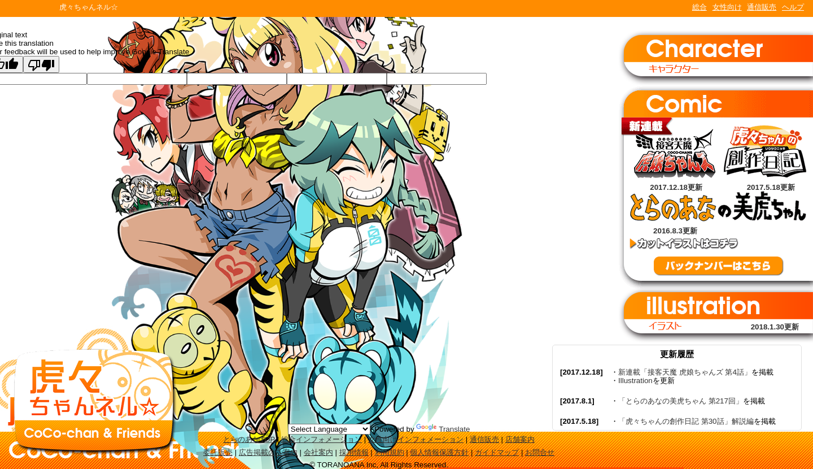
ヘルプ (793, 7)
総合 (699, 7)
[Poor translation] (41, 64)
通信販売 (761, 7)
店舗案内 (520, 439)
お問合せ (539, 452)
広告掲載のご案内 (268, 452)
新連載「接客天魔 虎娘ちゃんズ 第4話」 (684, 372)
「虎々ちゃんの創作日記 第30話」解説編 (686, 421)
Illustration (635, 380)
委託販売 (218, 452)
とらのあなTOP (249, 439)
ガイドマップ (497, 452)
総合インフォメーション (321, 439)
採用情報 (354, 452)
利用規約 (389, 452)
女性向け (727, 7)
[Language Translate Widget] (329, 429)
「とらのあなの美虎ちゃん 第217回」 (680, 401)
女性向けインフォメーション (416, 439)
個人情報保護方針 (439, 452)
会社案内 (318, 452)
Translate (443, 429)
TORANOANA (29, 8)
